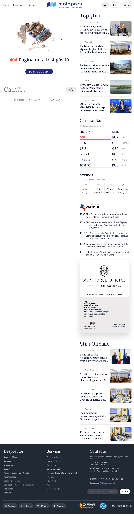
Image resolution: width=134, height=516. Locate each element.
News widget (52, 481)
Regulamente (9, 489)
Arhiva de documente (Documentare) (62, 473)
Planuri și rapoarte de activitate (16, 473)
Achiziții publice (10, 477)
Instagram (26, 506)
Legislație (7, 469)
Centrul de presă (53, 469)
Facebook (10, 506)
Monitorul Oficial (53, 489)
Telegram (58, 506)
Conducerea (8, 461)
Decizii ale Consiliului (12, 481)
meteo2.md (100, 180)
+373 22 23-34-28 (101, 462)
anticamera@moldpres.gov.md (108, 468)
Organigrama (9, 465)
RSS (48, 485)
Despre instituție (10, 457)
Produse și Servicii (54, 457)
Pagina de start (39, 72)
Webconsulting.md (107, 483)
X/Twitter (42, 506)
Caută (125, 491)
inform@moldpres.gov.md (106, 471)
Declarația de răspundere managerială (19, 485)
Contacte (7, 493)
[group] (106, 28)
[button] (126, 36)
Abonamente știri (54, 461)
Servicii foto (51, 465)
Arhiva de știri (52, 477)
